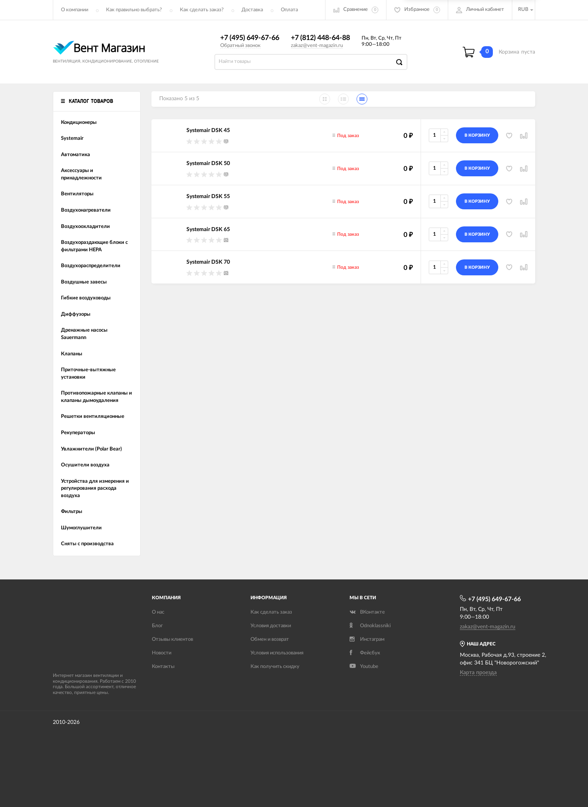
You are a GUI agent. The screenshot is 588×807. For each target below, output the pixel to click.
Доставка (252, 9)
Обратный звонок (240, 45)
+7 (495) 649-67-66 (249, 38)
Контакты (163, 666)
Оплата (289, 9)
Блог (157, 625)
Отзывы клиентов (172, 639)
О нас (158, 612)
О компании (74, 9)
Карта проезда (478, 672)
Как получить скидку (275, 666)
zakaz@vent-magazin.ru (317, 45)
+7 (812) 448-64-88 (320, 38)
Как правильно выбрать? (134, 9)
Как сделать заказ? (202, 9)
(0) (226, 141)
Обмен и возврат (270, 639)
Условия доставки (271, 625)
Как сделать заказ (271, 612)
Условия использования (277, 653)
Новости (161, 653)
